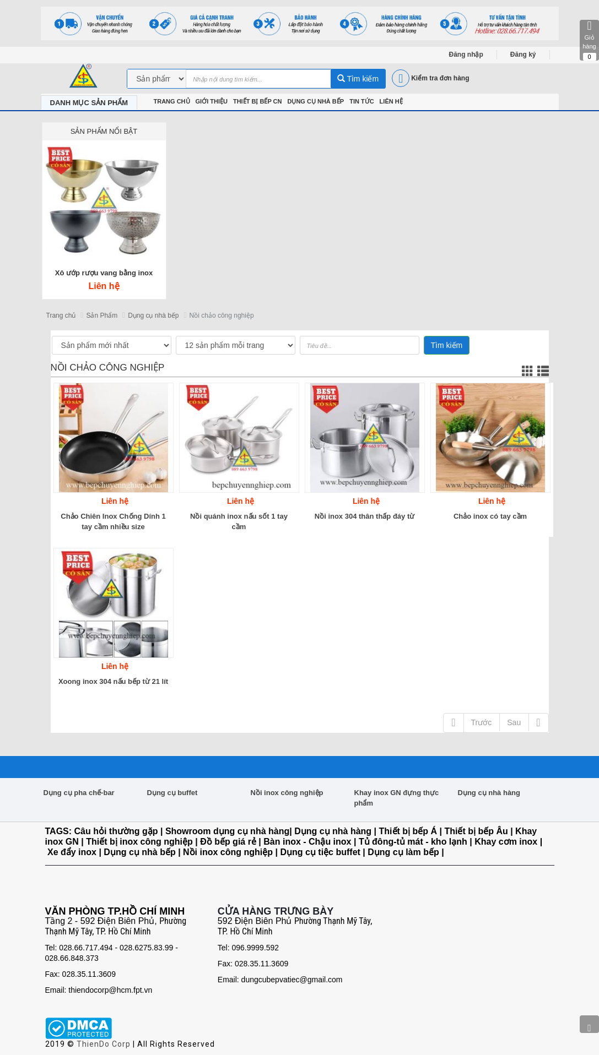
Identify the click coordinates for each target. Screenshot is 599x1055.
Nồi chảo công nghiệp (222, 315)
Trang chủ (61, 315)
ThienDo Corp (104, 1044)
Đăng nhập (466, 54)
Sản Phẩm (101, 315)
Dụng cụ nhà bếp (153, 315)
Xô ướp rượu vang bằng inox (104, 273)
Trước (481, 722)
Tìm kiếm (358, 78)
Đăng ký (523, 54)
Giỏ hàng (589, 40)
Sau (514, 722)
